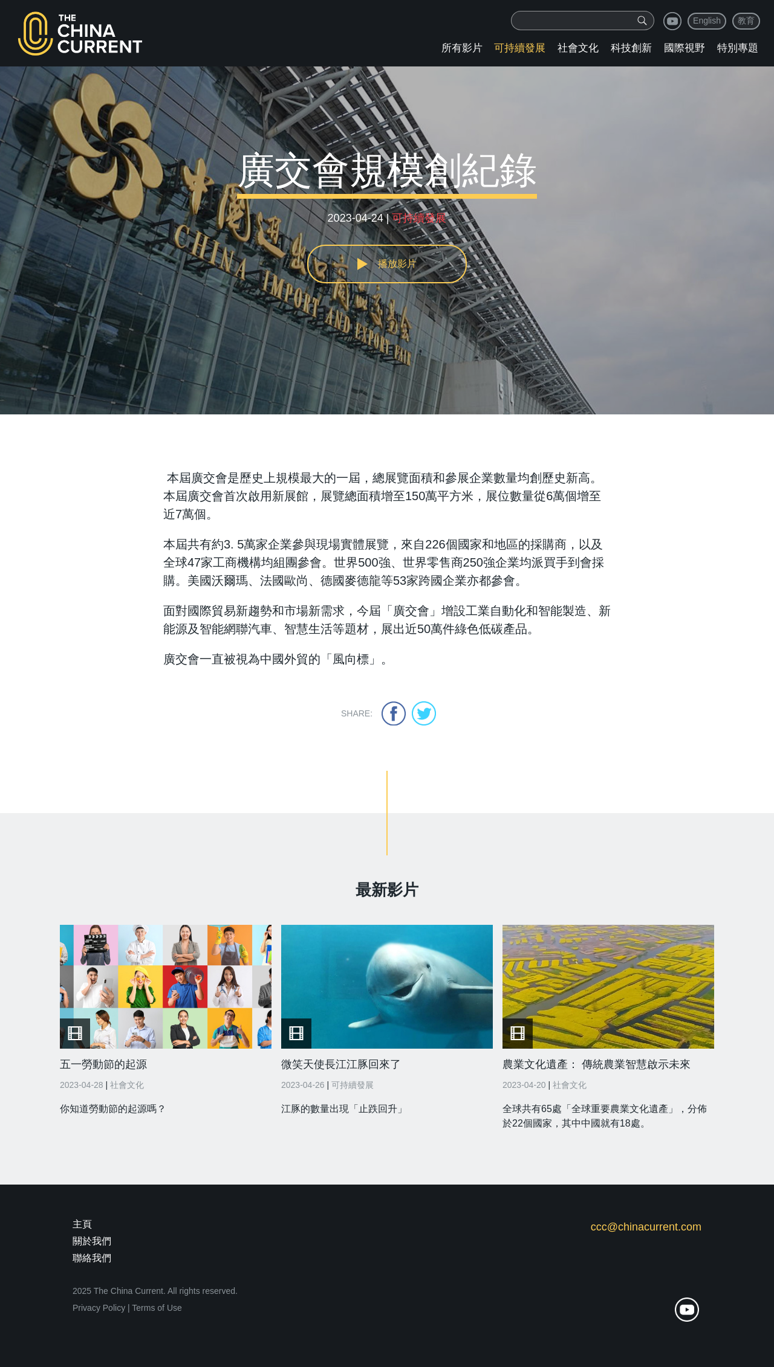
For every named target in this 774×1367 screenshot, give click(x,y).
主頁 (82, 1224)
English (707, 20)
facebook (394, 713)
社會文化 (578, 48)
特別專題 (737, 48)
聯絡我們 (92, 1258)
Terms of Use (156, 1308)
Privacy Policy (99, 1308)
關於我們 (92, 1241)
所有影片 (462, 48)
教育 (746, 20)
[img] (642, 20)
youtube (672, 21)
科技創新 (631, 48)
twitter (424, 713)
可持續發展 (519, 48)
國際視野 (684, 48)
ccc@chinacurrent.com (646, 1227)
